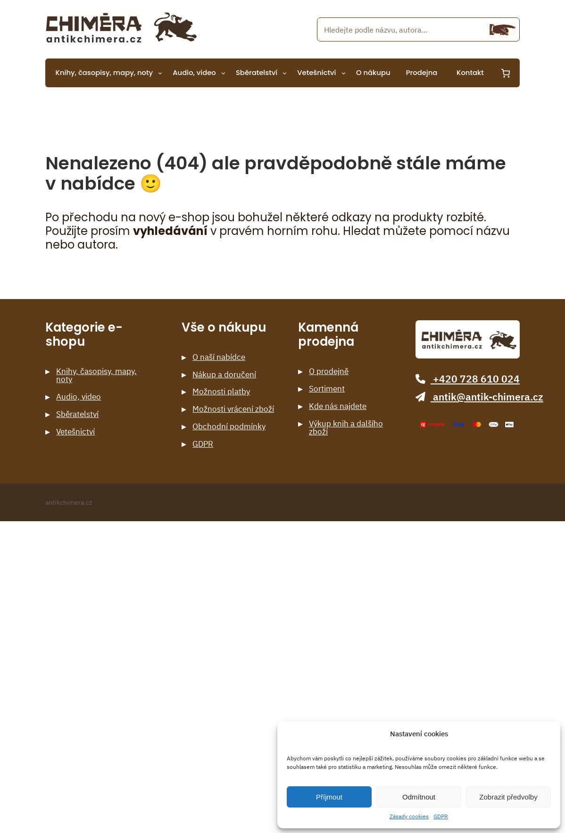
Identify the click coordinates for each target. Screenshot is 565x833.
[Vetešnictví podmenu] (343, 73)
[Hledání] (502, 30)
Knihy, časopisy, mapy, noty (96, 375)
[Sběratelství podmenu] (284, 73)
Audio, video (78, 397)
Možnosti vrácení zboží (233, 409)
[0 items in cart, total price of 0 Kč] (505, 73)
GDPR (440, 816)
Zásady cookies (409, 816)
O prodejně (329, 371)
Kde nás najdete (337, 406)
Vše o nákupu (224, 327)
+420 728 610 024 (467, 379)
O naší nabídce (218, 357)
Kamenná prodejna (328, 334)
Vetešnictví (75, 432)
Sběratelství (77, 414)
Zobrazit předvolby (508, 797)
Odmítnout (418, 797)
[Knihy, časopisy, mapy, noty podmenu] (160, 73)
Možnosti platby (221, 392)
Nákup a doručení (224, 375)
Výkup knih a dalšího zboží (346, 428)
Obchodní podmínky (229, 427)
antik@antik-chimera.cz (479, 397)
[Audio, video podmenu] (223, 73)
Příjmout (329, 797)
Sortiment (327, 389)
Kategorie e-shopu (84, 334)
